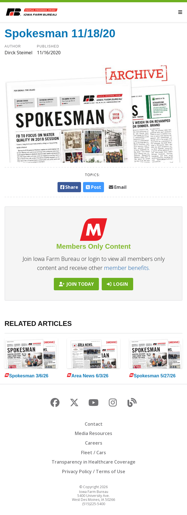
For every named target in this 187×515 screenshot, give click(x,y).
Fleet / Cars (93, 452)
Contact (94, 424)
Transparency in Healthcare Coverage (93, 462)
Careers (93, 443)
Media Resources (93, 433)
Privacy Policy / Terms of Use (93, 471)
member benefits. (127, 268)
